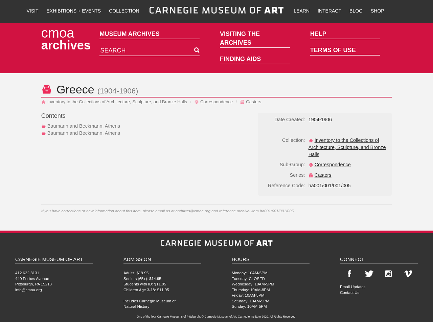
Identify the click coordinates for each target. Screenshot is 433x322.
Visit (32, 11)
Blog (356, 11)
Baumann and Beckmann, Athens (80, 126)
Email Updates (352, 286)
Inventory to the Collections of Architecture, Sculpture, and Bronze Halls (114, 101)
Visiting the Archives (240, 38)
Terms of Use (333, 50)
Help (318, 33)
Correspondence (213, 101)
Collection (124, 11)
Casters (250, 101)
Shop (377, 11)
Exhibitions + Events (74, 11)
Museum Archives (129, 33)
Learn (302, 11)
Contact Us (349, 292)
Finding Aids (240, 59)
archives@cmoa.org (193, 211)
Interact (329, 11)
